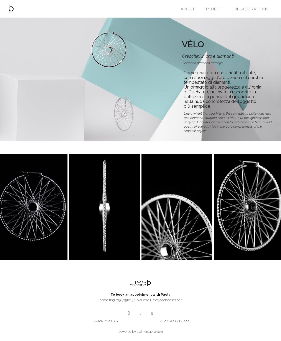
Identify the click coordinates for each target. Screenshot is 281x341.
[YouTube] (140, 313)
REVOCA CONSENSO (174, 321)
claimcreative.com (150, 332)
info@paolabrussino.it (167, 300)
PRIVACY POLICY (106, 321)
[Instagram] (128, 313)
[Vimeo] (152, 313)
